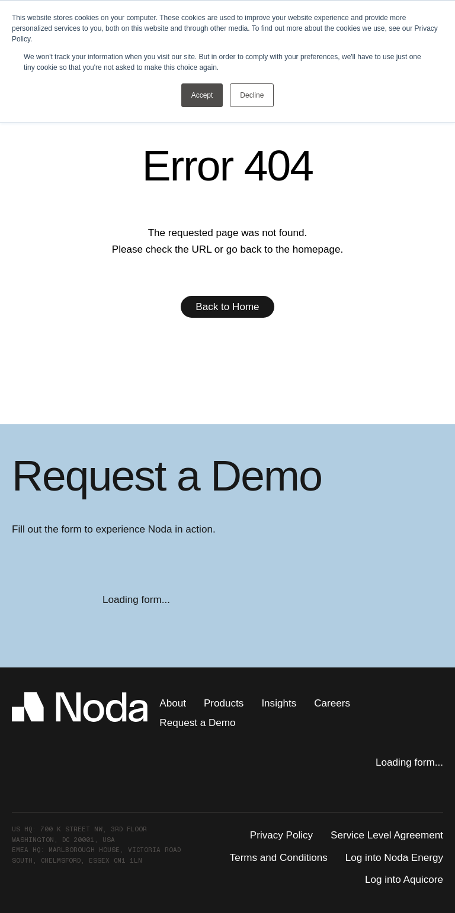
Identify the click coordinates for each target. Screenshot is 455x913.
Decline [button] (252, 95)
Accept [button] (202, 95)
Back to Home (227, 306)
